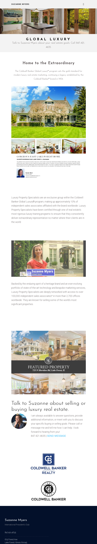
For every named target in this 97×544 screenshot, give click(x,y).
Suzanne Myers (20, 4)
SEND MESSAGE (56, 437)
